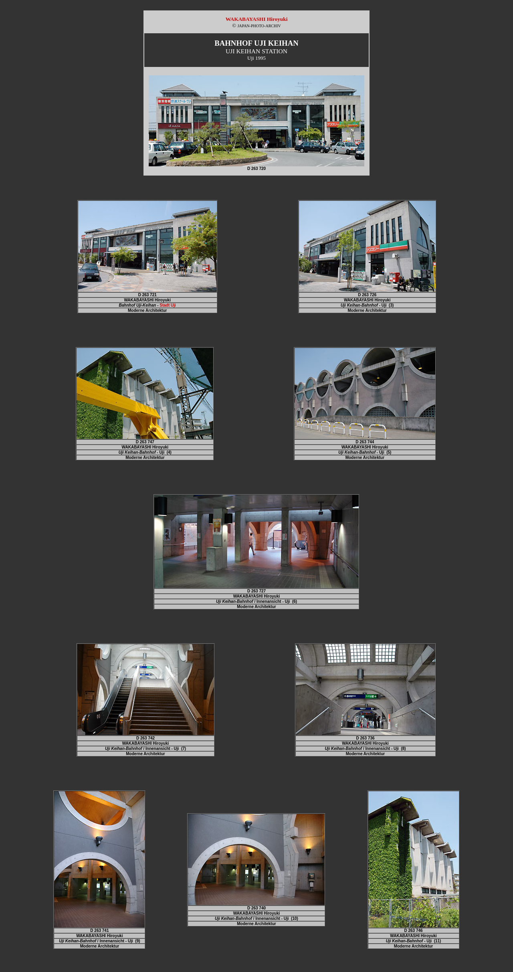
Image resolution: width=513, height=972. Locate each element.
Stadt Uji (168, 305)
